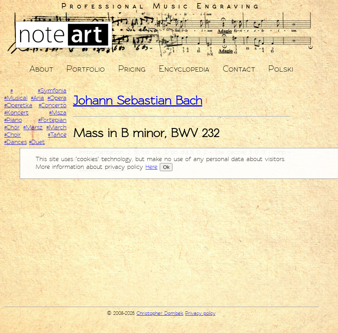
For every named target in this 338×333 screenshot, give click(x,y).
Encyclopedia (184, 69)
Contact (239, 69)
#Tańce (57, 134)
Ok (166, 167)
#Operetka (18, 105)
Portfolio (86, 69)
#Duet (37, 142)
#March (56, 127)
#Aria (37, 97)
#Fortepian (52, 120)
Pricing (131, 69)
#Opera (57, 97)
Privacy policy (200, 313)
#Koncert (16, 112)
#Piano (13, 120)
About (41, 69)
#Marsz (33, 127)
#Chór (12, 127)
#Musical (15, 97)
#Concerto (53, 105)
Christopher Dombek (160, 313)
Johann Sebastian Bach (137, 100)
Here (151, 166)
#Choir (12, 134)
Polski (280, 69)
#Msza (58, 112)
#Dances (15, 142)
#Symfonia (52, 90)
